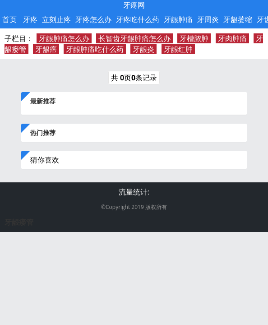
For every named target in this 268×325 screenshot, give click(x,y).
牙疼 (30, 19)
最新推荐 (42, 101)
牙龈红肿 (178, 49)
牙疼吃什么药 (137, 19)
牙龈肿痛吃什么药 (95, 49)
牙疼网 (134, 5)
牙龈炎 (143, 49)
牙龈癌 (46, 49)
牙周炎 (208, 19)
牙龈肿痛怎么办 (64, 38)
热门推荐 (42, 132)
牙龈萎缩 (237, 19)
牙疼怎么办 (93, 19)
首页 (9, 19)
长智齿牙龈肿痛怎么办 (134, 38)
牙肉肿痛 (232, 38)
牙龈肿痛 (178, 19)
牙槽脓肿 (194, 38)
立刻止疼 (56, 19)
